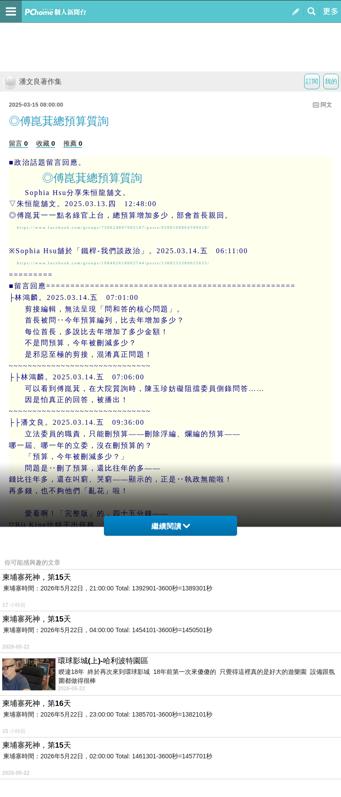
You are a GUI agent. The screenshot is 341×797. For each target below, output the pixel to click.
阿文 (326, 104)
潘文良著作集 (32, 81)
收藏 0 (45, 143)
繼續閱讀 (170, 526)
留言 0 (18, 143)
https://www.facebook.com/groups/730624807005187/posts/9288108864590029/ (113, 227)
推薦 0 (73, 143)
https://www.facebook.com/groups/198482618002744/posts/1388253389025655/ (113, 263)
